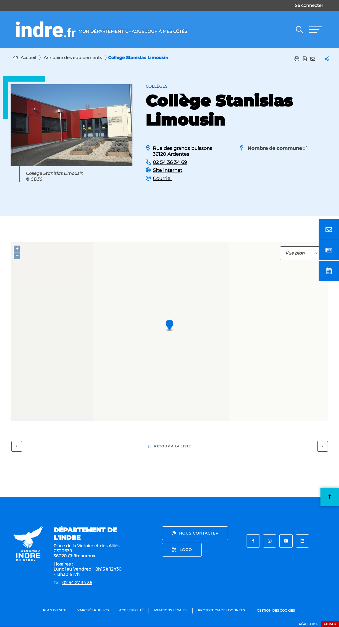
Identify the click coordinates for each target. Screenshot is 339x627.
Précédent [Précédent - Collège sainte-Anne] (14, 445)
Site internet (167, 170)
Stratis (330, 624)
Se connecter (309, 5)
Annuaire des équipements (73, 57)
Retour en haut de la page (329, 496)
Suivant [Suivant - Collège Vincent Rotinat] (320, 445)
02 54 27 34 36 (77, 582)
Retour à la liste (169, 446)
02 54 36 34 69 (170, 162)
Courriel (162, 178)
